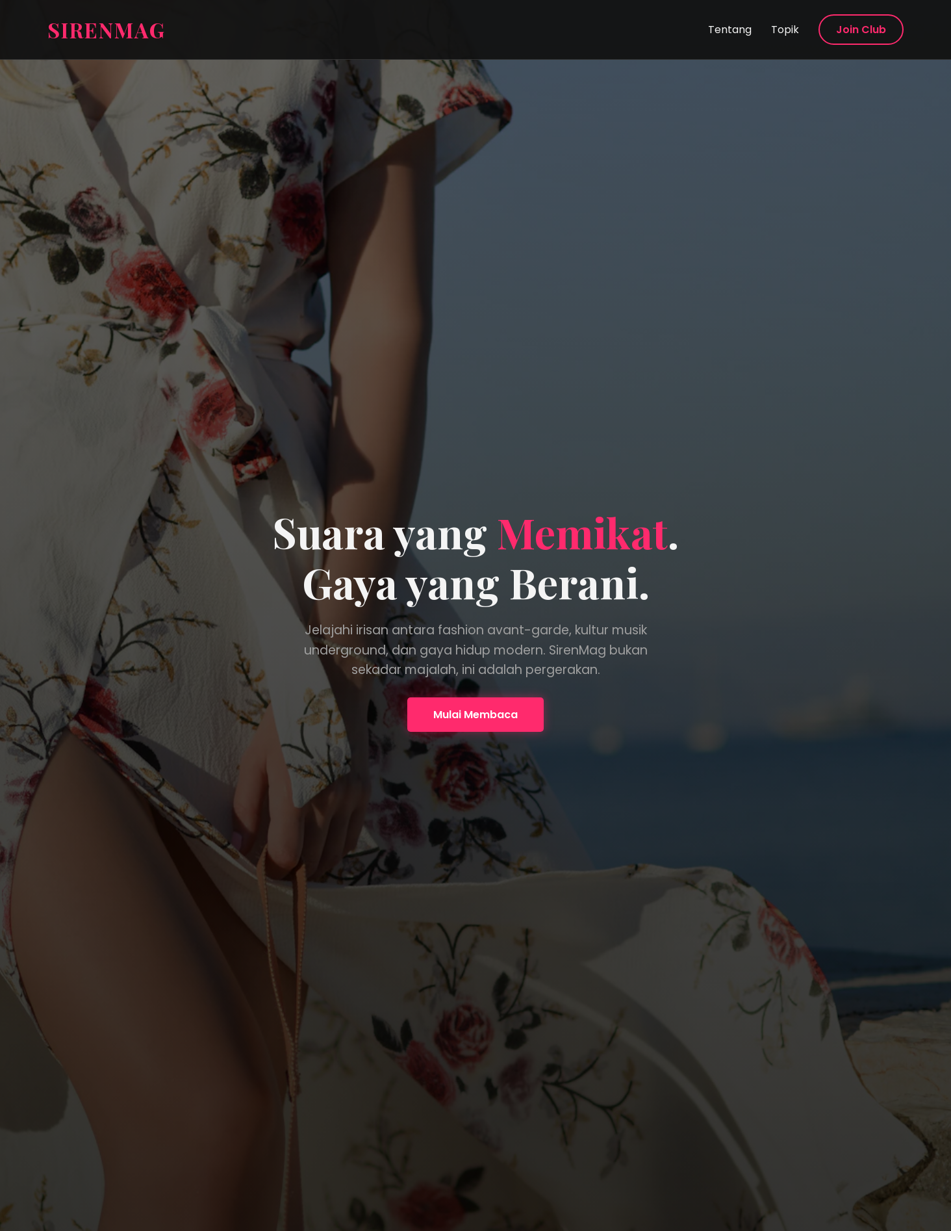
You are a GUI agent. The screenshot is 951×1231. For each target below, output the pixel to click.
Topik (785, 29)
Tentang (730, 29)
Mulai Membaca (475, 714)
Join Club (861, 29)
